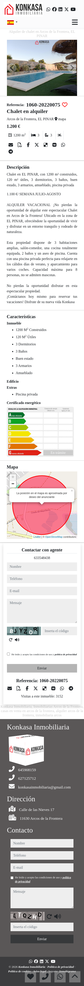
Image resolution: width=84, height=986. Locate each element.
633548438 (42, 558)
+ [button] (12, 477)
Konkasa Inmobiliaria (32, 966)
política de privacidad (66, 654)
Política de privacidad (61, 966)
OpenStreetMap (54, 536)
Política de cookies (19, 971)
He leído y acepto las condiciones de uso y (44, 654)
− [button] (12, 484)
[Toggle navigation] (74, 22)
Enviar (42, 668)
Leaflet (37, 536)
